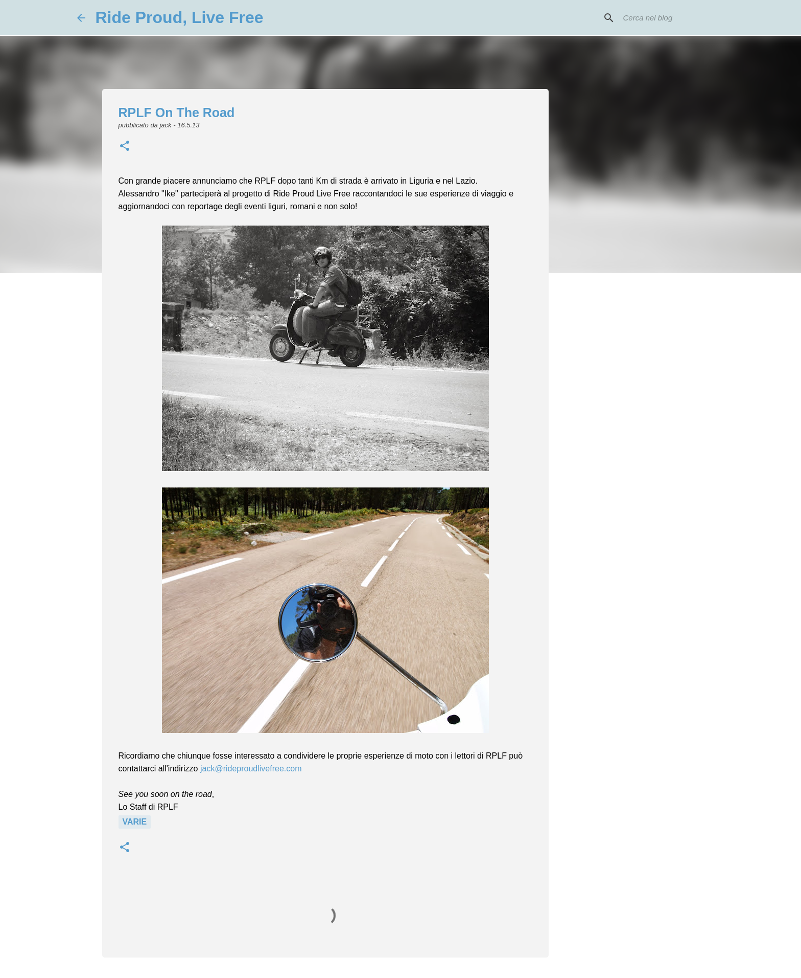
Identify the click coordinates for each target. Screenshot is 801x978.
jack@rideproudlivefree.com (251, 768)
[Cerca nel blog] (672, 18)
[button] (125, 147)
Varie (135, 821)
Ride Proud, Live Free (180, 17)
